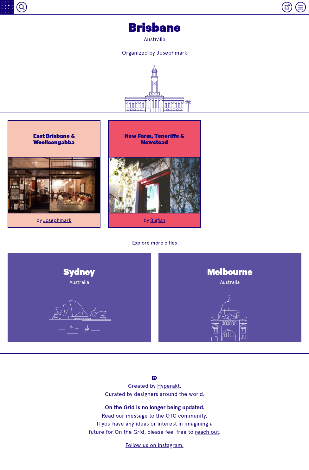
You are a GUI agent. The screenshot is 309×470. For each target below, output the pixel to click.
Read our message (125, 416)
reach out (207, 432)
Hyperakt (168, 386)
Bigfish (157, 220)
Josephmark (172, 53)
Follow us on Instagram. (154, 445)
